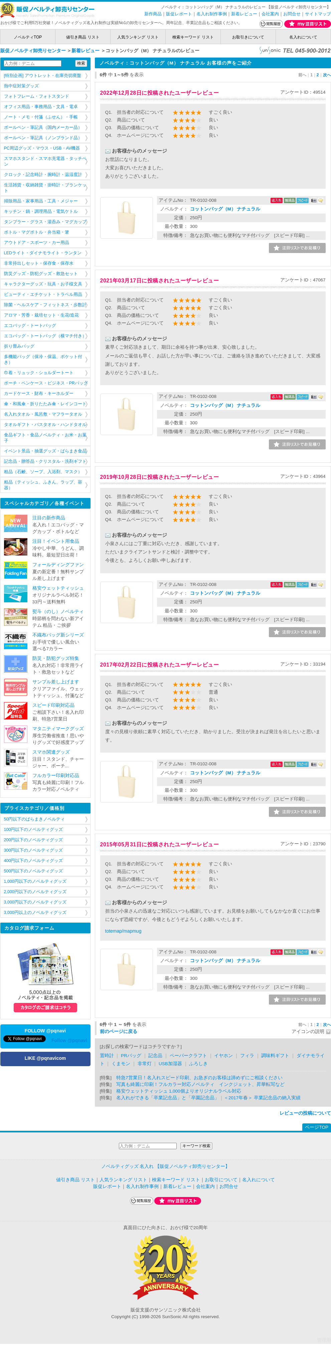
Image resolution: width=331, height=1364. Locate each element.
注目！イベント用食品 (55, 541)
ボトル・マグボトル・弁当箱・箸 (36, 232)
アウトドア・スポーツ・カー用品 (36, 242)
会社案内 (270, 13)
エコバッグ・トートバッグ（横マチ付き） (45, 336)
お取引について (221, 1179)
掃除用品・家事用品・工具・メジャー (41, 201)
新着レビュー (244, 13)
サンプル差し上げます (55, 681)
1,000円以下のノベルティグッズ (35, 881)
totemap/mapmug (123, 931)
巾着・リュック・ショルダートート (38, 372)
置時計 (107, 1055)
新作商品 (153, 13)
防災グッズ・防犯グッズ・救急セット (41, 273)
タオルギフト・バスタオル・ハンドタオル (45, 424)
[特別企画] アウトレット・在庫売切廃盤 (42, 75)
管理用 (324, 1340)
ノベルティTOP (28, 37)
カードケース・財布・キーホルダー (38, 393)
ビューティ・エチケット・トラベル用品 (43, 294)
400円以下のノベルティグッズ (33, 860)
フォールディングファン (58, 564)
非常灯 (145, 1063)
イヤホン (223, 1055)
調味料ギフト (275, 1055)
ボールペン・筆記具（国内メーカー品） (43, 127)
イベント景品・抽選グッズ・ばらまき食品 (45, 451)
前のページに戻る (118, 1031)
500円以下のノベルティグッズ (33, 871)
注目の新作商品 (48, 517)
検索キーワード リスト (192, 37)
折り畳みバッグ (19, 346)
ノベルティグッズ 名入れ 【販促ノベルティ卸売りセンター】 (165, 1166)
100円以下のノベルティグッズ (33, 829)
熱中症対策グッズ (21, 86)
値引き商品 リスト (82, 37)
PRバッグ (131, 1055)
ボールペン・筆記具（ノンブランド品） (43, 138)
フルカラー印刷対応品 (55, 775)
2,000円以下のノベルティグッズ (35, 891)
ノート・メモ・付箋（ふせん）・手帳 (41, 117)
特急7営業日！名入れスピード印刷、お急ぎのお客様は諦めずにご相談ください (199, 1077)
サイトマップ (318, 13)
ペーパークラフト (188, 1055)
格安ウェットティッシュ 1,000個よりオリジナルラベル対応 (178, 1091)
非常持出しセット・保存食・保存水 (38, 263)
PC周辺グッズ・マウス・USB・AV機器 (42, 148)
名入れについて (303, 37)
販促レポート (179, 13)
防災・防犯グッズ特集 (55, 658)
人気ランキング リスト (137, 37)
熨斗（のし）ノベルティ (58, 611)
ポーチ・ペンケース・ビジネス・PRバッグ (46, 383)
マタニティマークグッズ (58, 728)
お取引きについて (248, 37)
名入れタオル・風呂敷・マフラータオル (43, 414)
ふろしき (198, 1063)
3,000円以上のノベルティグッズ (35, 912)
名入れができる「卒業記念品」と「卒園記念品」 (167, 1097)
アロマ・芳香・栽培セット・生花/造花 (41, 315)
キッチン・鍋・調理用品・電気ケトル (41, 211)
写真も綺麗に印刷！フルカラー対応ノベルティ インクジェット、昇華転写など (200, 1084)
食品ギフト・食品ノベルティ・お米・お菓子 (45, 438)
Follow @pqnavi (69, 1040)
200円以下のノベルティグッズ (33, 840)
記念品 (155, 1055)
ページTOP (316, 1127)
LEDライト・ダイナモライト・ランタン (42, 253)
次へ (327, 75)
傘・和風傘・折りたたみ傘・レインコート (45, 404)
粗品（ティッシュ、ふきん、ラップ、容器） (43, 485)
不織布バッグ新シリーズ (58, 634)
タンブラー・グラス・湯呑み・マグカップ (45, 222)
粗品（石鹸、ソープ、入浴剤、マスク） (43, 472)
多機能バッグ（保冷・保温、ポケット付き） (43, 359)
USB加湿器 (170, 1063)
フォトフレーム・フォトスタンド (36, 96)
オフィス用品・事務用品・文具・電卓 (41, 106)
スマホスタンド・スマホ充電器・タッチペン (45, 161)
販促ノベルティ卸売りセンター (33, 50)
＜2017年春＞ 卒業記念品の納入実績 (262, 1097)
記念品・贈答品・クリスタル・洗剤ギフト (45, 461)
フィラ (247, 1055)
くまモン (121, 1063)
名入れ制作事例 (211, 13)
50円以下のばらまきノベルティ (34, 819)
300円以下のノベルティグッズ (33, 850)
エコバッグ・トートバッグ (30, 325)
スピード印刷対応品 (53, 705)
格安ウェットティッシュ (58, 588)
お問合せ (292, 13)
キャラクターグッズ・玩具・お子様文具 (43, 284)
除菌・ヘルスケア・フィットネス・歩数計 (45, 305)
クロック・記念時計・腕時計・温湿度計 (43, 174)
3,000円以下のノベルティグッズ (35, 902)
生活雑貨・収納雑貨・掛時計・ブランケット (45, 188)
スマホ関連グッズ (51, 752)
